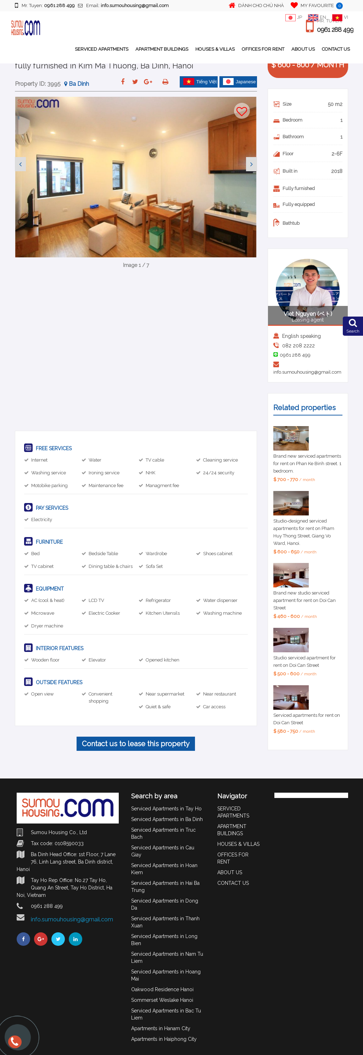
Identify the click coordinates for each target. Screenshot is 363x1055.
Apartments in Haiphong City (164, 1039)
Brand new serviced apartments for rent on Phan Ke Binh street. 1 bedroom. (307, 463)
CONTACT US (336, 49)
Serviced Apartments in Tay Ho (166, 808)
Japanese (239, 81)
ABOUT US (303, 49)
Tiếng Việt (200, 81)
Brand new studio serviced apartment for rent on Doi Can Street (304, 600)
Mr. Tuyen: (45, 5)
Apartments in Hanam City (160, 1028)
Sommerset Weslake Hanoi (162, 1000)
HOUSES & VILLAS (215, 49)
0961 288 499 (335, 29)
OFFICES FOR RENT (263, 49)
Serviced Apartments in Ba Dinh (167, 819)
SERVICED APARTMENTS (101, 49)
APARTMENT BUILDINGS (161, 49)
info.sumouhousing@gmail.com (307, 372)
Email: (123, 5)
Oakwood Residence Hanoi (162, 989)
